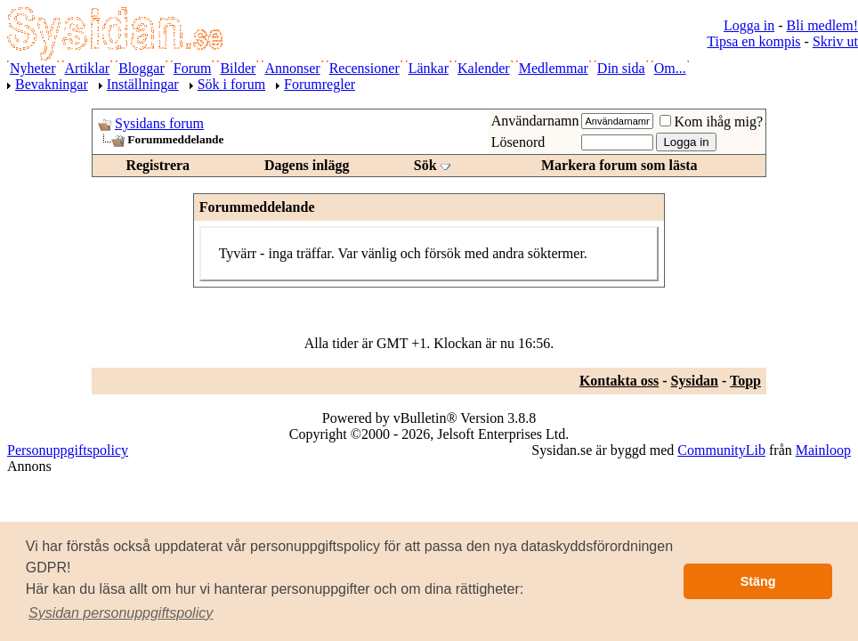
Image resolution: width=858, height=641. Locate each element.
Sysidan (694, 380)
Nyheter (33, 68)
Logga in (749, 25)
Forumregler (319, 84)
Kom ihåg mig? (711, 121)
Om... (670, 68)
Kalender (483, 68)
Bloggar (141, 68)
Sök (425, 165)
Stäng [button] (758, 581)
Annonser (292, 68)
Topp (745, 380)
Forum (193, 68)
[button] (121, 613)
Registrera (157, 165)
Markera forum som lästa (619, 165)
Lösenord (518, 142)
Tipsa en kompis (753, 41)
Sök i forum (231, 84)
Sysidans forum (159, 123)
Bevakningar (51, 84)
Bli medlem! (822, 25)
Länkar (429, 68)
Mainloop (823, 450)
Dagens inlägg (307, 165)
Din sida (621, 68)
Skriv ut (835, 41)
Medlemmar (553, 68)
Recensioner (364, 68)
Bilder (237, 68)
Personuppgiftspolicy (67, 450)
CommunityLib (721, 450)
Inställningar (143, 84)
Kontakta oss (619, 380)
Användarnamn (535, 120)
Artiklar (87, 68)
